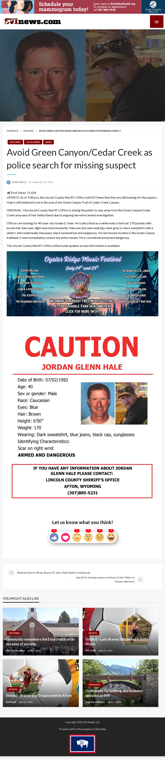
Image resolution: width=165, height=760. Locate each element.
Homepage (12, 131)
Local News (33, 142)
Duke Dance (19, 182)
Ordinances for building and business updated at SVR (114, 693)
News (48, 142)
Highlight (94, 684)
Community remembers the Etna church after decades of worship (40, 641)
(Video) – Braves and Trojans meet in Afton (39, 695)
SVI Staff (90, 650)
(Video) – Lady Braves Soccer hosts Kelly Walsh (116, 641)
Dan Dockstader (16, 650)
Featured (28, 131)
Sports (93, 633)
